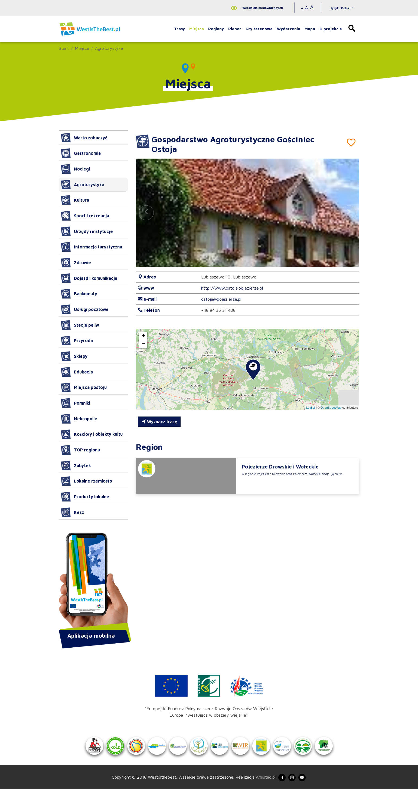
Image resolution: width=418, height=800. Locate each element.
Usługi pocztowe (85, 309)
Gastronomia (81, 153)
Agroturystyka (109, 48)
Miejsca (196, 29)
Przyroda (77, 341)
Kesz (72, 512)
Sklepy (74, 356)
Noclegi (75, 169)
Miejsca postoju (84, 387)
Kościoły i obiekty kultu (92, 434)
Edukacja (77, 372)
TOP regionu (80, 450)
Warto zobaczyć (84, 138)
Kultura (75, 200)
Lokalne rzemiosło (86, 481)
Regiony (216, 29)
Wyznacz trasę (159, 421)
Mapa (310, 29)
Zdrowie (76, 262)
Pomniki (75, 403)
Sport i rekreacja (85, 216)
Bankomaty (79, 294)
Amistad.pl (260, 787)
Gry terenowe (259, 29)
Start (64, 48)
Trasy (179, 29)
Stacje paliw (80, 325)
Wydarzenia (288, 29)
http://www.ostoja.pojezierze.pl (232, 288)
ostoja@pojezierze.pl (221, 299)
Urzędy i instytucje (87, 231)
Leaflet (310, 407)
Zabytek (76, 465)
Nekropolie (79, 419)
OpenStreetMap (331, 407)
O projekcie (330, 29)
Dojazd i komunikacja (89, 278)
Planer (234, 29)
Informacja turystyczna (91, 247)
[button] (349, 212)
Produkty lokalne (85, 496)
